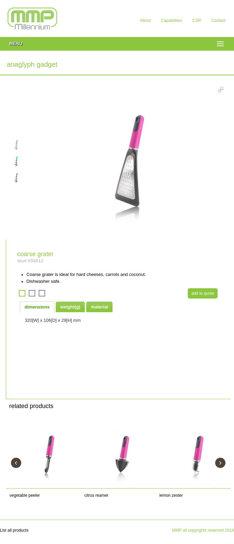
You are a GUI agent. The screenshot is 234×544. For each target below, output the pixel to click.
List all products (14, 530)
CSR (196, 20)
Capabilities (171, 20)
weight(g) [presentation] (70, 306)
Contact (218, 20)
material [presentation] (99, 306)
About (145, 20)
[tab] (37, 306)
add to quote (202, 293)
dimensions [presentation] (37, 306)
